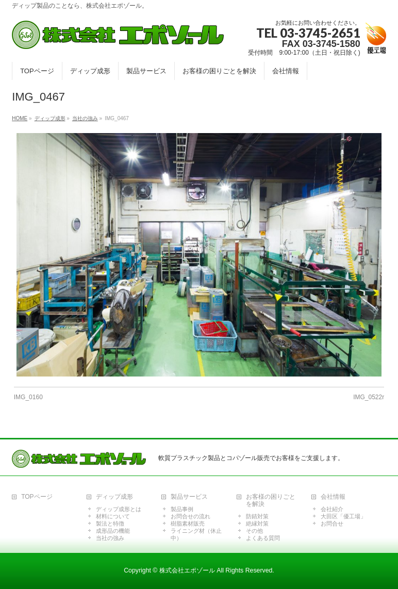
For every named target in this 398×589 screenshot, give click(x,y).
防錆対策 (257, 516)
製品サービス (189, 497)
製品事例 (182, 509)
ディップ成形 (114, 497)
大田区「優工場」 (343, 516)
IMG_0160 (28, 397)
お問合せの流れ (190, 516)
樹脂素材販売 (188, 523)
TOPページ (36, 497)
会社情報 (333, 497)
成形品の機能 (113, 531)
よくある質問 (263, 538)
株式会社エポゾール (187, 570)
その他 (254, 531)
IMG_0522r (368, 397)
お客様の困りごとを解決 (270, 501)
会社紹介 (332, 509)
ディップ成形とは (118, 509)
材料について (113, 516)
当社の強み (110, 538)
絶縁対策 (257, 523)
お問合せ (332, 523)
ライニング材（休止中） (196, 534)
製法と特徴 (110, 523)
